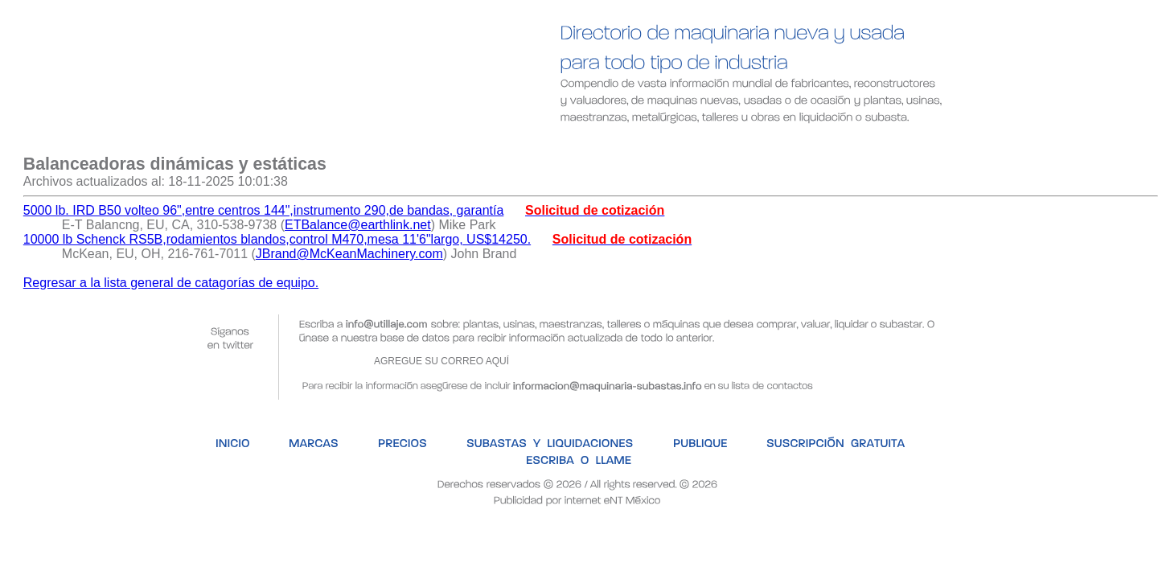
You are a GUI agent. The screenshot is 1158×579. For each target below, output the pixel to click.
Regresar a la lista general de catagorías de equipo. (170, 283)
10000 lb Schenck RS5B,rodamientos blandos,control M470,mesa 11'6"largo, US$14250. (277, 239)
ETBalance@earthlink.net (358, 225)
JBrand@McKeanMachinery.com (349, 254)
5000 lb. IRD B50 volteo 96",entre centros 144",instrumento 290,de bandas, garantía (263, 210)
